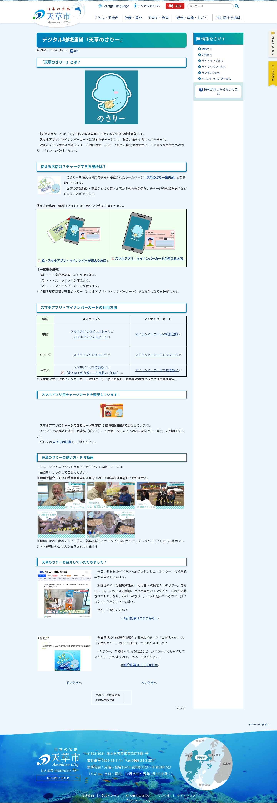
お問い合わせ (58, 778)
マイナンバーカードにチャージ (158, 355)
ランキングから (211, 72)
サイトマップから (212, 61)
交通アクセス (110, 796)
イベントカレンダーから (216, 78)
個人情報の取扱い (138, 796)
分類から (207, 55)
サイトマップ (186, 796)
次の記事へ (149, 683)
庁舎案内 (88, 796)
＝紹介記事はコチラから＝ (140, 618)
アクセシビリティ (150, 6)
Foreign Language (113, 6)
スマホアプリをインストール (92, 331)
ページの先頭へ (260, 724)
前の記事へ (74, 683)
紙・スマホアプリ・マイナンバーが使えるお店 (73, 260)
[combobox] (210, 6)
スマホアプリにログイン (92, 337)
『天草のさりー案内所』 (161, 177)
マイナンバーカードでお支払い (158, 370)
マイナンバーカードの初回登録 (158, 334)
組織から (207, 49)
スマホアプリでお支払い (92, 367)
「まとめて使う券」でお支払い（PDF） (92, 373)
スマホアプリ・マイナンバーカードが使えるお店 (148, 258)
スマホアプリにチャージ (91, 355)
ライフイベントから (214, 67)
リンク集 (164, 796)
